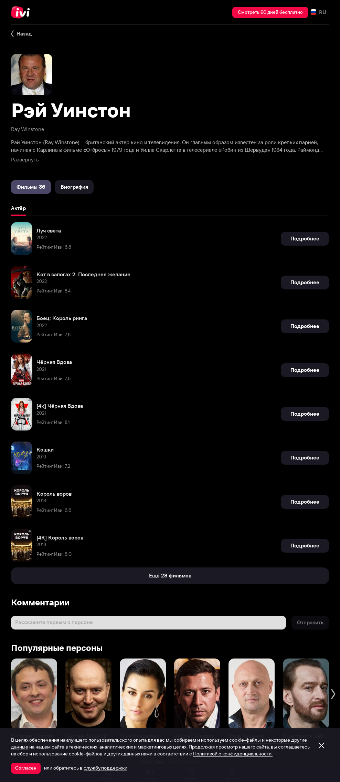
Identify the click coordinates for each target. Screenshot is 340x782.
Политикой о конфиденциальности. (233, 753)
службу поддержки (105, 768)
